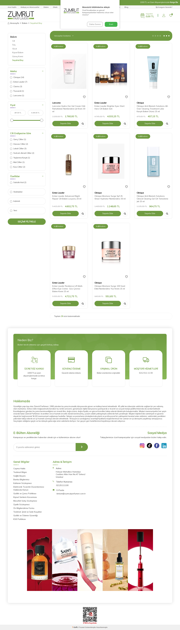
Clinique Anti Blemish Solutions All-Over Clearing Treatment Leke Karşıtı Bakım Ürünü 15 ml (152, 109)
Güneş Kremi (17, 56)
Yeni (13, 210)
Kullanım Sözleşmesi (22, 483)
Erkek (55, 7)
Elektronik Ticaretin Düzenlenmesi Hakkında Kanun (28, 488)
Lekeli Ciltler (18, 148)
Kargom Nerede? (164, 7)
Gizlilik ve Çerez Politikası (24, 493)
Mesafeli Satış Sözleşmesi (25, 501)
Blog (126, 7)
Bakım (46, 7)
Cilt (13, 41)
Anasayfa (13, 23)
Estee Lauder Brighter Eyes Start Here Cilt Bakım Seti (109, 107)
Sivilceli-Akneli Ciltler (22, 153)
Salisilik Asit (18, 182)
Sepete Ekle (65, 123)
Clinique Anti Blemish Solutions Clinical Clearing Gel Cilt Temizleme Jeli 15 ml (152, 199)
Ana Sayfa (12, 7)
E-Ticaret (81, 627)
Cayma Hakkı (19, 468)
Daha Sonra (94, 24)
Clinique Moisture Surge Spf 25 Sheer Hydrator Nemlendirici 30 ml (110, 197)
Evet (111, 24)
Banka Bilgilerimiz (21, 479)
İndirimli (15, 201)
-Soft (74, 627)
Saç (14, 45)
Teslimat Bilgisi (20, 472)
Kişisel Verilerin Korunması (25, 497)
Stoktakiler (16, 192)
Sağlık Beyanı (19, 476)
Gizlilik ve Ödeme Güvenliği (25, 515)
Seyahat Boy (17, 60)
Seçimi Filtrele (27, 221)
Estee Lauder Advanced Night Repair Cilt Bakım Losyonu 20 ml (66, 197)
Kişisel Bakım (17, 52)
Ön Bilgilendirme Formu (23, 508)
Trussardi (17, 91)
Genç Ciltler (18, 139)
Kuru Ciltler (17, 167)
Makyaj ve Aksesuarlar (30, 7)
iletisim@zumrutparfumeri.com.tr (71, 493)
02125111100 (62, 485)
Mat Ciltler (17, 162)
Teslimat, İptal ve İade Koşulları (27, 512)
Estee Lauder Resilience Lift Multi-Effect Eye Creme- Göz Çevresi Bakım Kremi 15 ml (67, 289)
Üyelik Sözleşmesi (21, 504)
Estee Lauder (18, 82)
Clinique (17, 77)
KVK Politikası (19, 519)
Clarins (16, 86)
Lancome (17, 95)
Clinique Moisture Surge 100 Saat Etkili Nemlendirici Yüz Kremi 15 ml (109, 287)
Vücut (14, 49)
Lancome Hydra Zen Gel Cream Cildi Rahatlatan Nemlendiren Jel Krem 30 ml (68, 109)
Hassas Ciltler (19, 144)
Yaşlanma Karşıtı (20, 158)
